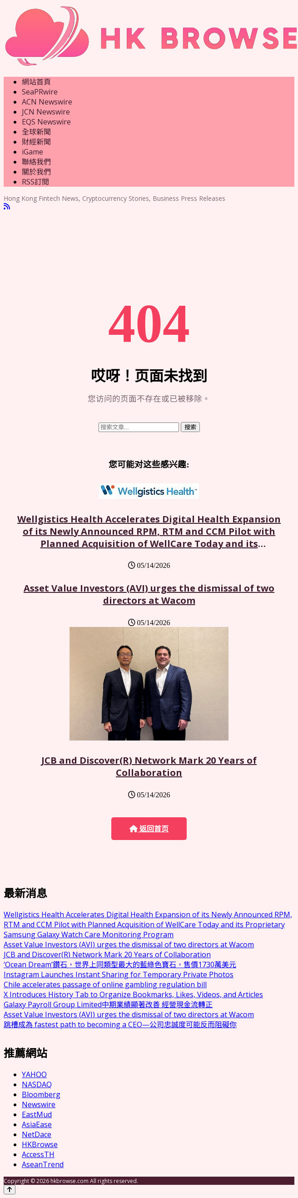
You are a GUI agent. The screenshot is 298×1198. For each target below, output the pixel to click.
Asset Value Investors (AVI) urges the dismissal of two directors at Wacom (149, 594)
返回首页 (149, 829)
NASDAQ (37, 1084)
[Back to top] (9, 1189)
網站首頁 (36, 82)
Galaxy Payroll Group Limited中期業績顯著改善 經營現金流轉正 (108, 1004)
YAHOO (34, 1074)
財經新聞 (36, 142)
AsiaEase (37, 1124)
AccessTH (38, 1154)
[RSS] (7, 206)
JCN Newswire (46, 112)
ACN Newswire (47, 102)
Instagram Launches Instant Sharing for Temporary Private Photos (118, 974)
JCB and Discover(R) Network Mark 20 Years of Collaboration (149, 766)
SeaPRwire (40, 92)
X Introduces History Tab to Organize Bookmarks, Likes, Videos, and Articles (133, 994)
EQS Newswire (46, 122)
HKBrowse (40, 1144)
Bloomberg (41, 1094)
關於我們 (36, 172)
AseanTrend (43, 1164)
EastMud (37, 1114)
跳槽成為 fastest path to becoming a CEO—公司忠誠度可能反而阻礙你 (120, 1024)
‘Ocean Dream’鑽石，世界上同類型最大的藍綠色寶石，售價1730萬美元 (120, 964)
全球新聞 (36, 132)
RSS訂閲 (35, 182)
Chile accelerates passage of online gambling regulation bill (105, 984)
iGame (32, 152)
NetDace (36, 1134)
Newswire (38, 1104)
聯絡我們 (36, 162)
